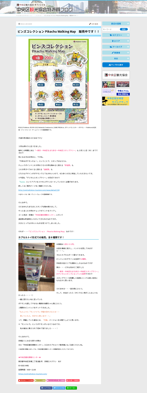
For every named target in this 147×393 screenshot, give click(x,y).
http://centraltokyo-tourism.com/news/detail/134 (38, 190)
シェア (46, 388)
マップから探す (116, 65)
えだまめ (93, 24)
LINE (71, 388)
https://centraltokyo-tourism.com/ (32, 374)
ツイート (59, 388)
